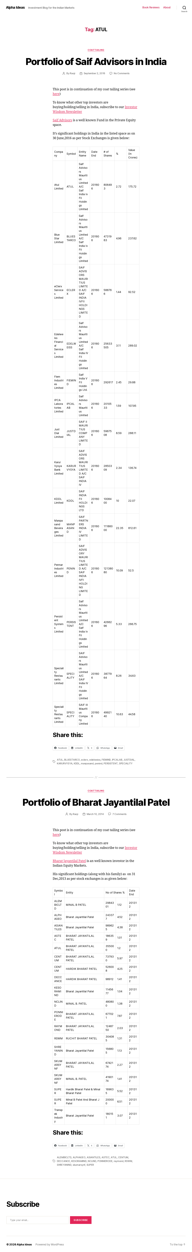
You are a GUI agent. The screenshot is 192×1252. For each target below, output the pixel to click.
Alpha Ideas (15, 7)
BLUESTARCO (72, 759)
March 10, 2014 (95, 813)
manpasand (87, 763)
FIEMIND (106, 759)
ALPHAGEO (79, 1156)
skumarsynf (79, 1163)
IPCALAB (117, 759)
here (56, 94)
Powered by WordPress (50, 1243)
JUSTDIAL (129, 759)
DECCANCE (63, 1160)
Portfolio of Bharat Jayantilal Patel (96, 801)
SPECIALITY (125, 763)
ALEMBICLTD (64, 1156)
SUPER (90, 1163)
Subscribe (81, 1219)
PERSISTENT (110, 763)
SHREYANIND (64, 1163)
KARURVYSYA (64, 763)
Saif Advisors (62, 120)
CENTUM (123, 1156)
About (167, 7)
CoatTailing (95, 50)
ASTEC (105, 1156)
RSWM (128, 1160)
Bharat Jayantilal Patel (69, 860)
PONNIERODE (104, 1160)
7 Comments (119, 813)
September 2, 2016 (94, 73)
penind (98, 763)
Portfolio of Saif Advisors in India (96, 61)
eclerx (84, 759)
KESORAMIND (78, 1160)
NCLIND (92, 1160)
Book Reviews (150, 7)
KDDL (77, 763)
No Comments (121, 73)
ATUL (60, 759)
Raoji (72, 73)
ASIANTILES (93, 1156)
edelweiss (94, 759)
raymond (118, 1160)
